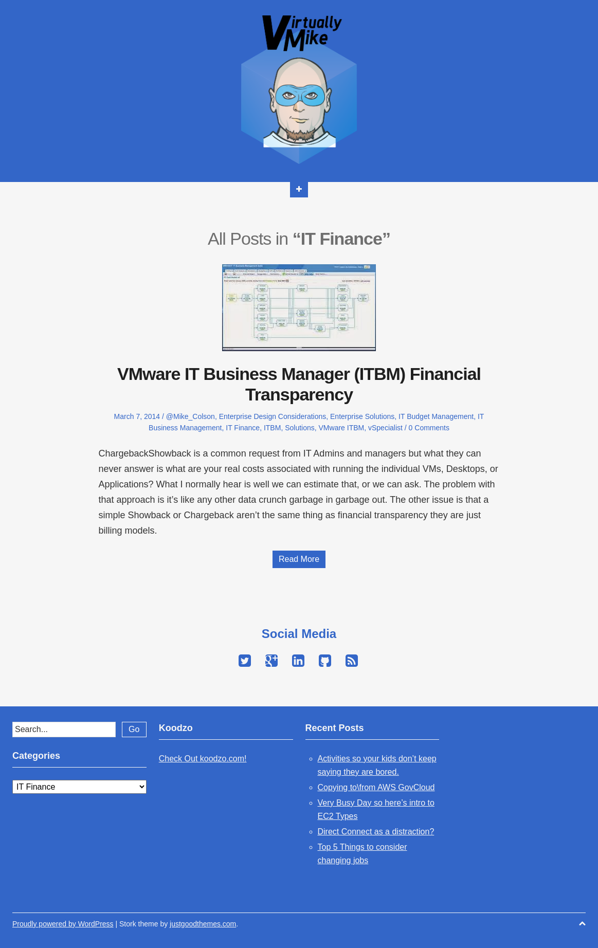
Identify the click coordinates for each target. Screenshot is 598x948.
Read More (299, 559)
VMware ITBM (342, 428)
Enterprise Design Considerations (273, 416)
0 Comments (429, 428)
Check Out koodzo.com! (203, 758)
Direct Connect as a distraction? (376, 831)
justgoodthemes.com (203, 924)
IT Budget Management (436, 416)
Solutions (300, 428)
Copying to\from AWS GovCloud (376, 787)
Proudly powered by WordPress (63, 924)
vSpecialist (385, 428)
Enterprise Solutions (362, 416)
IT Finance (243, 428)
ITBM (272, 428)
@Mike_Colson (190, 416)
